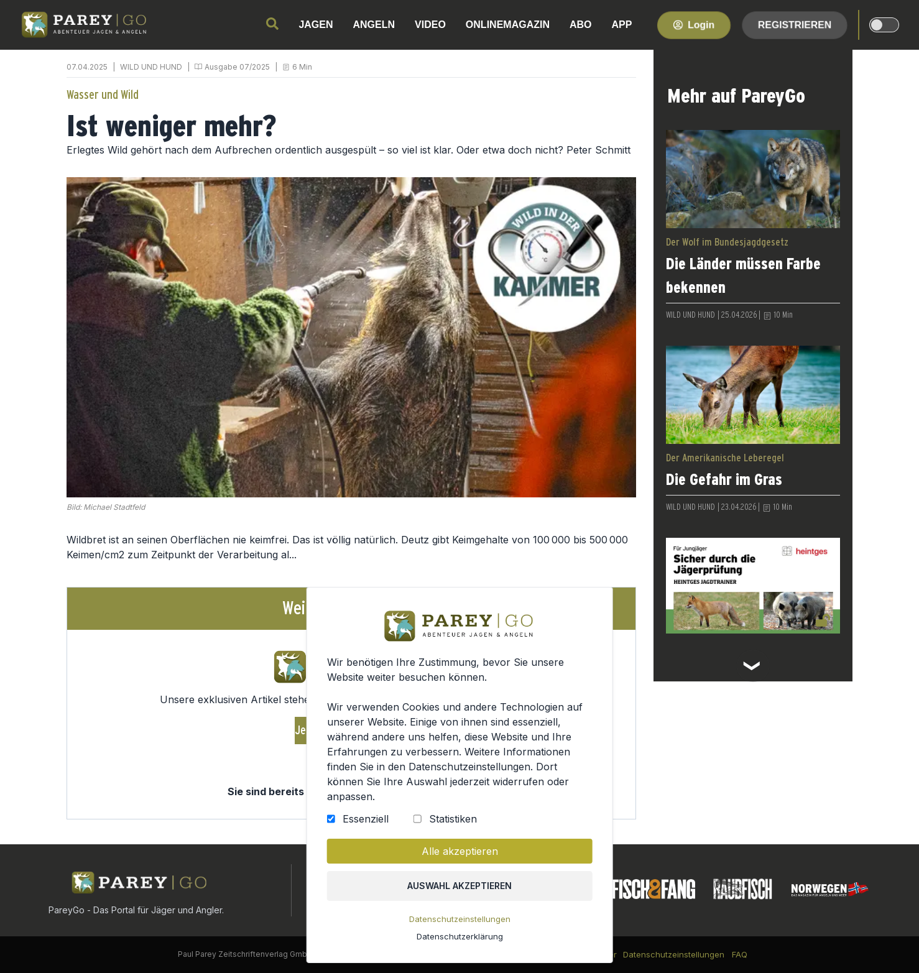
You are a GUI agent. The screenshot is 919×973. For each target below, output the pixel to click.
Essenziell (367, 823)
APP (622, 24)
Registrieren (794, 24)
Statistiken (452, 823)
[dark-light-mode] (884, 24)
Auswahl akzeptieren (459, 888)
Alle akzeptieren (459, 855)
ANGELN (374, 24)
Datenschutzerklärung (459, 939)
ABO (581, 24)
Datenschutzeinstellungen (460, 922)
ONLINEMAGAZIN (508, 24)
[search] (272, 23)
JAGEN (315, 24)
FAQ (739, 954)
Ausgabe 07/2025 (237, 66)
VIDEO (430, 24)
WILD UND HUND (151, 66)
